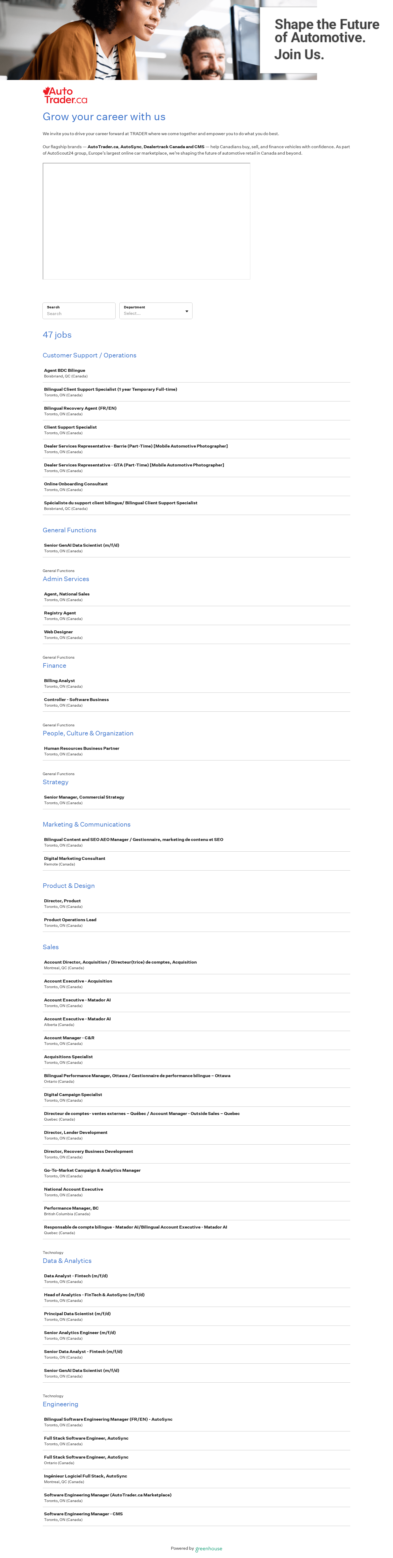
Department (134, 307)
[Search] (79, 314)
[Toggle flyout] (187, 311)
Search (53, 307)
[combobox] (124, 313)
